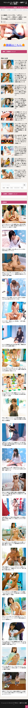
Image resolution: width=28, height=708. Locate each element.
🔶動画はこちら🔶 (14, 44)
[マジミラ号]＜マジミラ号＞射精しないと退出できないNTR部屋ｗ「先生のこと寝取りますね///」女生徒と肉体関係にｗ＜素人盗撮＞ (21, 127)
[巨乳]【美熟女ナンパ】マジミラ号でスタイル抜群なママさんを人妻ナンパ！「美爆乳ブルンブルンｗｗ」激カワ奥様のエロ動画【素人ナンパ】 (14, 568)
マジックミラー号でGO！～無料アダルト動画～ (14, 3)
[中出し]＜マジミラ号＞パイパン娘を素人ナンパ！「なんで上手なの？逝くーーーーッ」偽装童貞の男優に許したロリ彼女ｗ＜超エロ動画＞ (14, 274)
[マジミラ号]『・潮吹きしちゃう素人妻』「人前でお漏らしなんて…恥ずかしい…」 (14, 322)
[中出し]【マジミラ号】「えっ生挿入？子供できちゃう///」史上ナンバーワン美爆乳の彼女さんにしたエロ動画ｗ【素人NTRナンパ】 (20, 174)
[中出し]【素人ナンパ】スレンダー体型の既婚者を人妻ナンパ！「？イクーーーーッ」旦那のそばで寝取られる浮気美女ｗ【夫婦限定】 (14, 419)
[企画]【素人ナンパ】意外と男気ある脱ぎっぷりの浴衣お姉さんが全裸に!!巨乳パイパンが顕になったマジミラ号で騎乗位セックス (14, 519)
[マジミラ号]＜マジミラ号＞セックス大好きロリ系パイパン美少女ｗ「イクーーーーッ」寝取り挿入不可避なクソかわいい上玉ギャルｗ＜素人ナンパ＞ (21, 65)
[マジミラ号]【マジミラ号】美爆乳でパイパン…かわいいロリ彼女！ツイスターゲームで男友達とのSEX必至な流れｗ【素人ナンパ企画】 (14, 394)
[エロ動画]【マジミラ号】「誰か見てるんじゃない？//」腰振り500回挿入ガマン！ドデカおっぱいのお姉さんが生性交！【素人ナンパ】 (14, 469)
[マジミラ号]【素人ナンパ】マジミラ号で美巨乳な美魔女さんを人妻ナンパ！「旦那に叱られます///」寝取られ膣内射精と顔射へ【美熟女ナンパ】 (20, 103)
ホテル (12, 187)
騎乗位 (25, 22)
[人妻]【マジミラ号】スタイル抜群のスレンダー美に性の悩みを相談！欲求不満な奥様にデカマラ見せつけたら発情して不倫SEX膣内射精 (14, 444)
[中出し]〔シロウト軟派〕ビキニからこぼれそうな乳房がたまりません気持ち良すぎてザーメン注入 (14, 298)
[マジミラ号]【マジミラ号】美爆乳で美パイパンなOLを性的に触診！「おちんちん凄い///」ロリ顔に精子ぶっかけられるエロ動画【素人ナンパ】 (21, 77)
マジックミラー (12, 22)
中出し (22, 187)
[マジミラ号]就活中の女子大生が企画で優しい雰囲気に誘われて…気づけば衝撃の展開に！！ (14, 345)
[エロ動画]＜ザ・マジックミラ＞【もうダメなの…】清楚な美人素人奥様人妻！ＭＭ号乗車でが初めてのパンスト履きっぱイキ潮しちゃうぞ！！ (21, 116)
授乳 (23, 22)
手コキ (20, 22)
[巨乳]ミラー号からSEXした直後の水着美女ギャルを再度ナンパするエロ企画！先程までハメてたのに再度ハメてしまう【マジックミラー (14, 693)
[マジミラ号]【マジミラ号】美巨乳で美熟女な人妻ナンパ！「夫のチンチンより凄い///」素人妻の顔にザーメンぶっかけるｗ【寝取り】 (20, 162)
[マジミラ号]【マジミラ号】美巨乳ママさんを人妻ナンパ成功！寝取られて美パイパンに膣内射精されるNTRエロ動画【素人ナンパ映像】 (14, 543)
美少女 (4, 187)
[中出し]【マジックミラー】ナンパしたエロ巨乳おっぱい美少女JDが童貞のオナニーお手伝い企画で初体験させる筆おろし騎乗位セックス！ (20, 151)
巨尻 (18, 22)
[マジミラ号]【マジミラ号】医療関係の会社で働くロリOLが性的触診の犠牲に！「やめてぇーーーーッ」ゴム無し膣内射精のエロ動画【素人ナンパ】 (14, 643)
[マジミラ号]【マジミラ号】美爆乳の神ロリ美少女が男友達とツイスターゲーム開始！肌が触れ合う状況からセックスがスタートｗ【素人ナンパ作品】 (14, 226)
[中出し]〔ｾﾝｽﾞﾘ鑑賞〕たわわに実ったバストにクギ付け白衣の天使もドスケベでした (13, 250)
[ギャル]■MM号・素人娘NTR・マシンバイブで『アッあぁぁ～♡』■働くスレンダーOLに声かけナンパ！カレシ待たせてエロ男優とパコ (21, 139)
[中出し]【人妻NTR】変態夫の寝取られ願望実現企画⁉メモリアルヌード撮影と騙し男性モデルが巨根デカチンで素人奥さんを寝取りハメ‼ (14, 494)
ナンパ (7, 22)
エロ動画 (8, 9)
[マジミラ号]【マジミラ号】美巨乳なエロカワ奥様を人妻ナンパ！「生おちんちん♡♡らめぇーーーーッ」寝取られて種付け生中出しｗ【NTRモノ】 (20, 90)
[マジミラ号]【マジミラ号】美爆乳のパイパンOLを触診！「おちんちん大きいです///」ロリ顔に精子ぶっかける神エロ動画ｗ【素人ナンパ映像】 (14, 593)
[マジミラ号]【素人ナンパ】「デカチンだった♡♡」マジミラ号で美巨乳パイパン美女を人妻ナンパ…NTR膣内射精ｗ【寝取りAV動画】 (14, 668)
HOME (3, 9)
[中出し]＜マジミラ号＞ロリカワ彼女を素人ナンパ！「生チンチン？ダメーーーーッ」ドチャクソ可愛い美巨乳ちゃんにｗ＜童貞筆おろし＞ (14, 618)
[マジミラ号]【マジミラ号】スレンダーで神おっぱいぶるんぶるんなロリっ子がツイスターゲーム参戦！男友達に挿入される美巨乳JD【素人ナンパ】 (14, 369)
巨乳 (16, 22)
